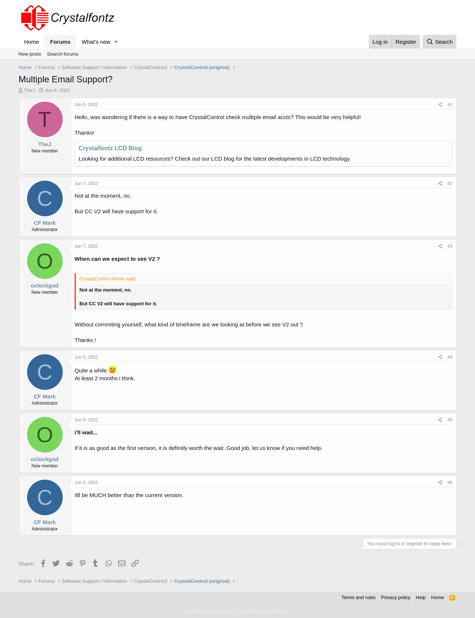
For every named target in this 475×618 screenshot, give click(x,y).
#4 (450, 357)
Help (421, 597)
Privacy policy (395, 597)
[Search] (439, 42)
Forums (60, 42)
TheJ (29, 90)
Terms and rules (358, 597)
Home (31, 42)
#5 (450, 420)
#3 (450, 246)
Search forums (63, 54)
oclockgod (45, 285)
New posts (30, 54)
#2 (450, 183)
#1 (450, 104)
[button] (116, 42)
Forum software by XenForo (237, 611)
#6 (450, 482)
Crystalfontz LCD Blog (110, 148)
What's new (96, 42)
